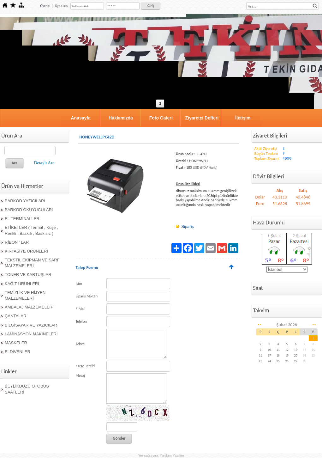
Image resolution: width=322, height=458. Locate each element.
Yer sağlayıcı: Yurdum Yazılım (161, 455)
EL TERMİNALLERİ (22, 218)
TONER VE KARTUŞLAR (28, 274)
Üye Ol (45, 6)
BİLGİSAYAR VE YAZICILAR (31, 325)
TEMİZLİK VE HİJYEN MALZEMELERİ (25, 295)
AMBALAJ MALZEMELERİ (29, 307)
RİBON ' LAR (17, 242)
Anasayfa (80, 117)
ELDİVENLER (17, 351)
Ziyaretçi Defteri (202, 117)
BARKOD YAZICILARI (25, 200)
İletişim (242, 117)
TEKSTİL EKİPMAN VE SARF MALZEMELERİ (32, 263)
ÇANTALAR (15, 316)
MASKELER (16, 342)
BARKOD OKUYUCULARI (29, 209)
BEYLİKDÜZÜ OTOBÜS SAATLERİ (27, 389)
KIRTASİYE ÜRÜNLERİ (26, 251)
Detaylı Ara (44, 163)
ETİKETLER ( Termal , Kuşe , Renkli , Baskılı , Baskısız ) (31, 230)
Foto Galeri (161, 117)
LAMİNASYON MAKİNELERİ (31, 334)
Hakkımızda (121, 117)
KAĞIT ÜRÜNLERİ (22, 283)
